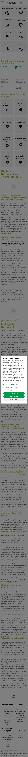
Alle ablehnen (14, 396)
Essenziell (8, 384)
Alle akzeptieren (14, 393)
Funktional (15, 387)
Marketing (8, 387)
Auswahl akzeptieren (14, 399)
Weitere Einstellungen (8, 390)
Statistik (15, 384)
